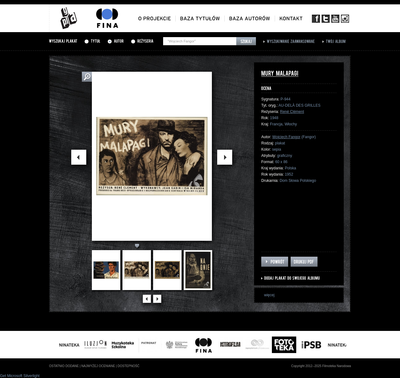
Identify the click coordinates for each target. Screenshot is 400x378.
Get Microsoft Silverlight (20, 376)
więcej (269, 295)
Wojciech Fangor (286, 137)
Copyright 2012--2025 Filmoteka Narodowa (321, 366)
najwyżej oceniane (98, 366)
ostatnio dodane (64, 366)
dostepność (128, 366)
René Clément (292, 111)
